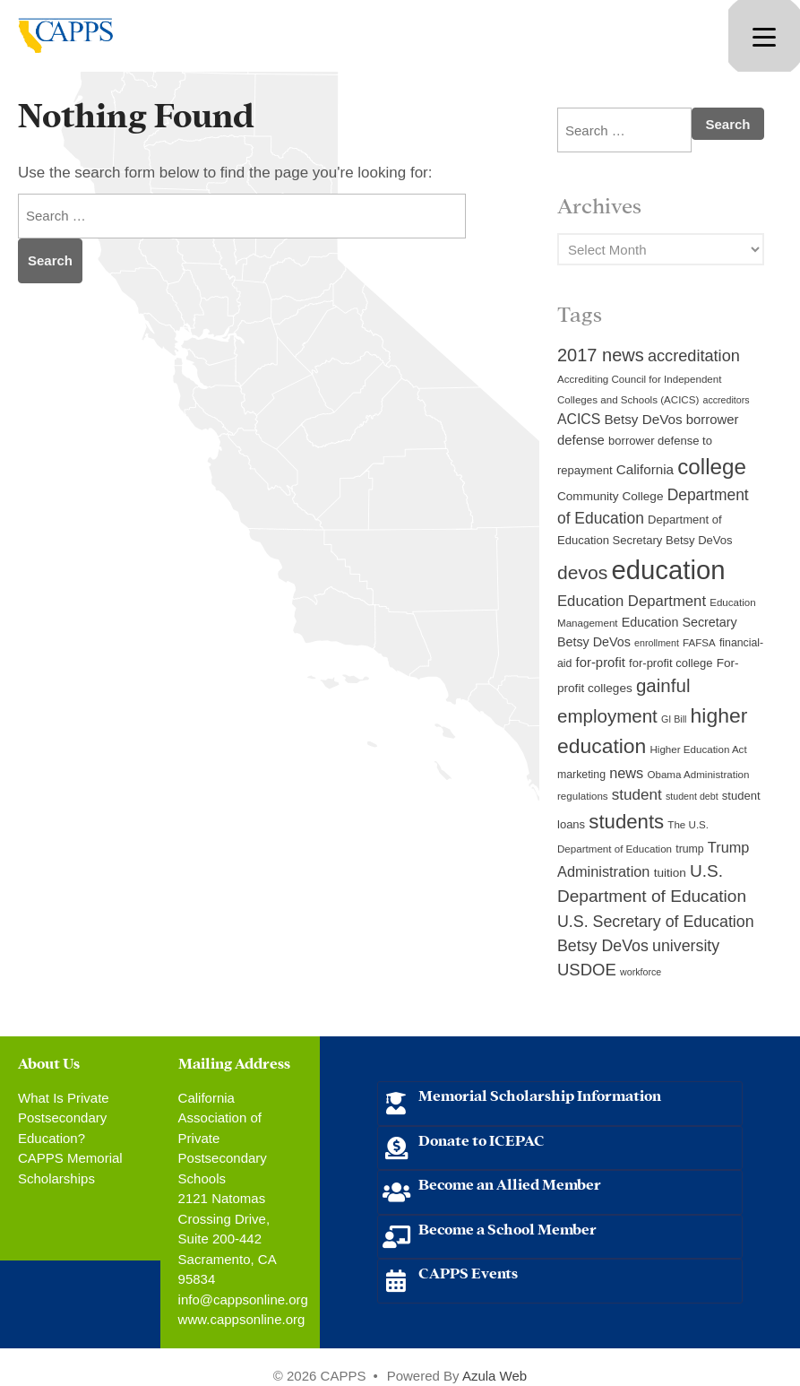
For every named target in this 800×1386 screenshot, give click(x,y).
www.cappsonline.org (241, 1319)
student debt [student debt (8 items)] (692, 796)
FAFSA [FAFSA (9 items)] (699, 642)
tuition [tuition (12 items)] (670, 872)
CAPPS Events (468, 1271)
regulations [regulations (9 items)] (582, 796)
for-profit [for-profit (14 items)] (600, 662)
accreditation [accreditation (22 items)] (694, 356)
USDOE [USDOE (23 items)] (586, 969)
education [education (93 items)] (668, 570)
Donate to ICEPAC (481, 1139)
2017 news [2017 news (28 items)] (600, 355)
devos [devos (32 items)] (582, 572)
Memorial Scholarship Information (539, 1094)
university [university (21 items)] (685, 946)
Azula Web (494, 1375)
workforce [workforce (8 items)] (640, 971)
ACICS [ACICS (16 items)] (578, 419)
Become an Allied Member (509, 1183)
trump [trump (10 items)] (689, 849)
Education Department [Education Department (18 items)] (631, 601)
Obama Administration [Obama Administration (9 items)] (698, 774)
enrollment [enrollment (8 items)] (656, 642)
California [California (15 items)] (645, 469)
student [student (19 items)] (637, 794)
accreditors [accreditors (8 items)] (725, 399)
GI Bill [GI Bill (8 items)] (673, 719)
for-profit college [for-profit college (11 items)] (670, 663)
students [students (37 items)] (626, 821)
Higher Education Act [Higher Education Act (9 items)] (698, 749)
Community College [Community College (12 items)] (610, 496)
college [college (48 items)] (711, 467)
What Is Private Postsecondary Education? (63, 1118)
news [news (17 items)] (626, 773)
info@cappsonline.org (243, 1299)
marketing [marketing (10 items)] (581, 774)
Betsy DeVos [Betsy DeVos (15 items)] (643, 419)
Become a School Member (507, 1227)
